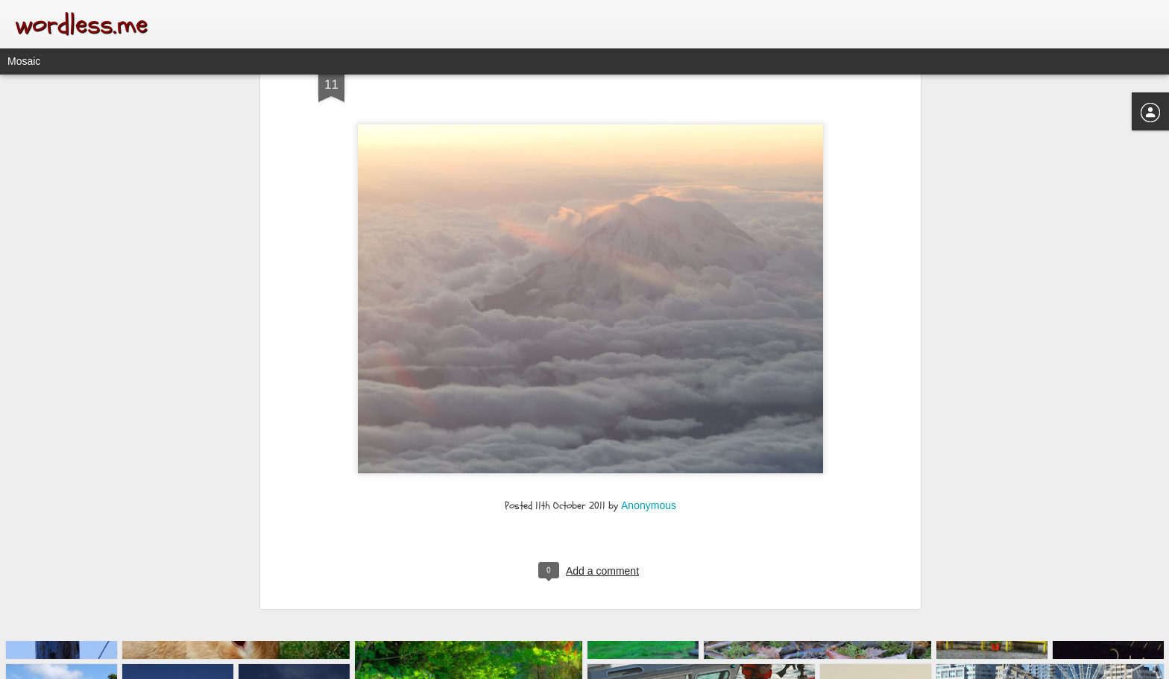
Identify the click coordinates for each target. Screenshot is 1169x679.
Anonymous (648, 376)
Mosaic (23, 61)
